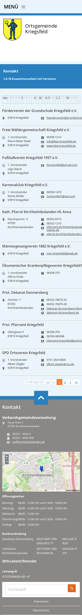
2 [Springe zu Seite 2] (65, 382)
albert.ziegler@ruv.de (60, 364)
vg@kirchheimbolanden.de (28, 442)
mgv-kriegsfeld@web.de (62, 253)
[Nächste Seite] (70, 382)
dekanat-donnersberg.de (63, 312)
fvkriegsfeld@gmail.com (62, 165)
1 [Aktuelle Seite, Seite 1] (59, 382)
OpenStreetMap (56, 490)
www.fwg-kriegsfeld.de (61, 145)
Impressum (41, 601)
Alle (5, 97)
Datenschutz (41, 610)
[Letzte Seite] (76, 382)
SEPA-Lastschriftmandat (19, 561)
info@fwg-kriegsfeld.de (61, 141)
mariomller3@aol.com (61, 196)
